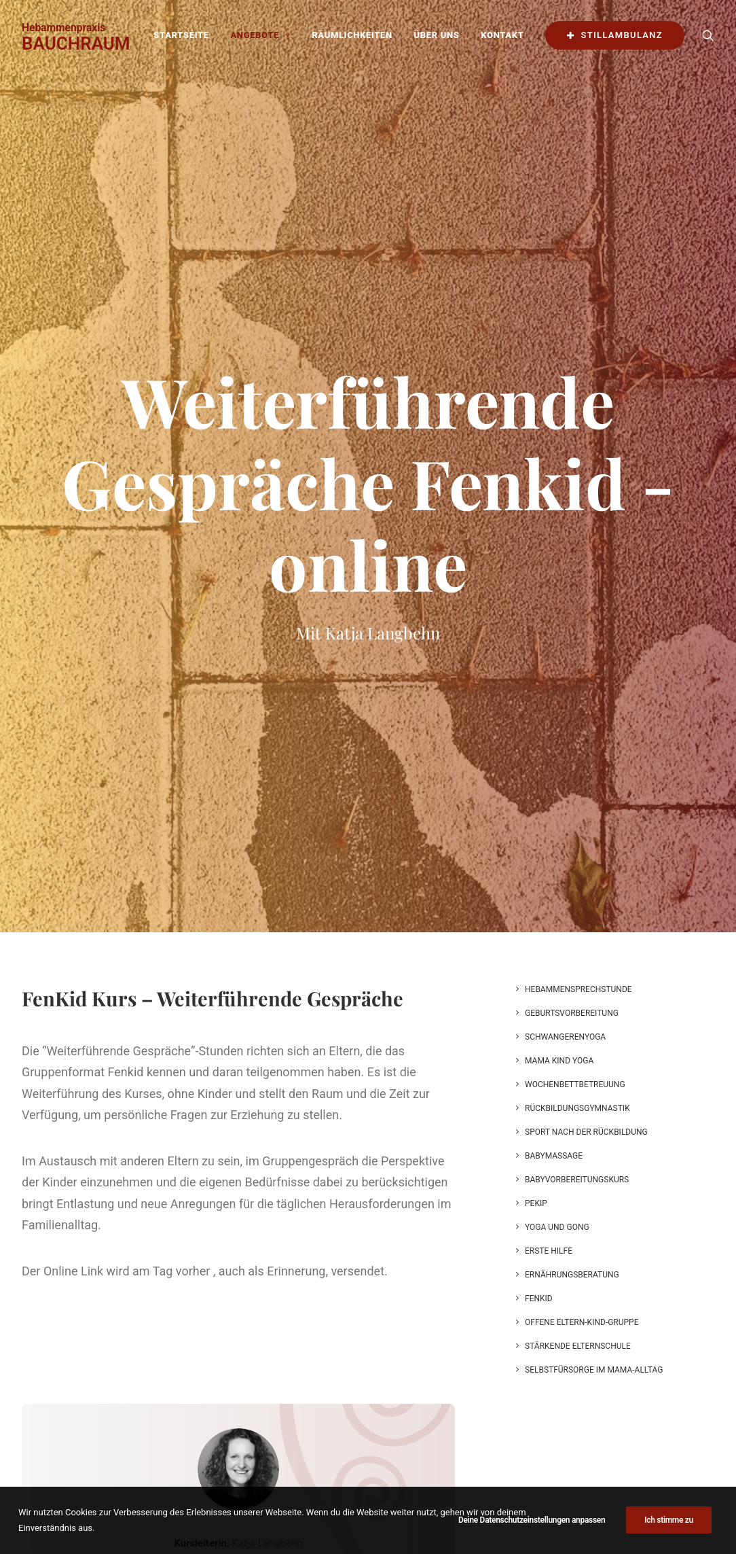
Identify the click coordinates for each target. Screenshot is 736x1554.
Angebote (260, 35)
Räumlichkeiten (352, 35)
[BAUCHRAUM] (76, 35)
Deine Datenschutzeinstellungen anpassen (532, 1541)
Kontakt (502, 35)
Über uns (437, 35)
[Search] (708, 35)
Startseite (180, 35)
